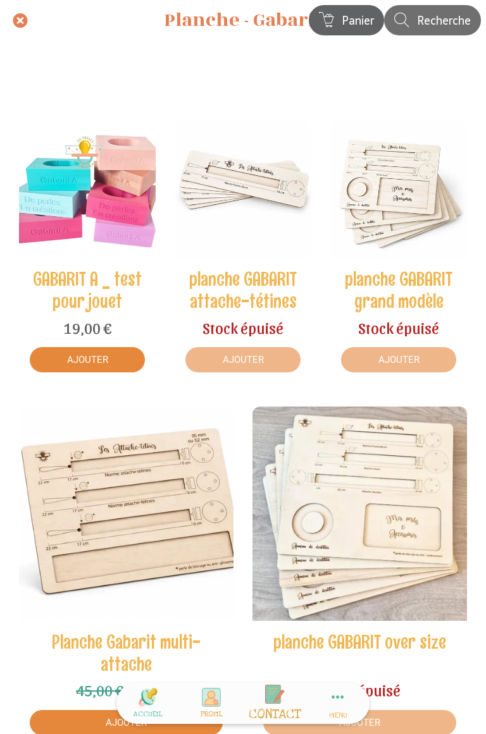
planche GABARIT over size (359, 642)
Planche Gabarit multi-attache (126, 653)
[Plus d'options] (338, 703)
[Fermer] (20, 20)
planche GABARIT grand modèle (398, 290)
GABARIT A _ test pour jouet (87, 290)
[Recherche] (432, 20)
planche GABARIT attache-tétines (243, 290)
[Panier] (346, 20)
